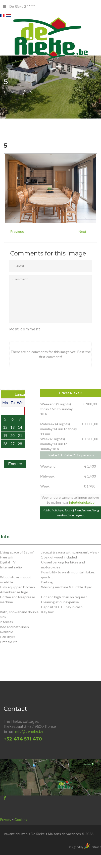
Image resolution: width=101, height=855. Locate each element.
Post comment (25, 329)
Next (82, 231)
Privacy (6, 819)
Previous (17, 231)
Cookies (20, 819)
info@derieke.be (82, 502)
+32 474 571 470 (23, 739)
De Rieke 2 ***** (19, 6)
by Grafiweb (90, 847)
